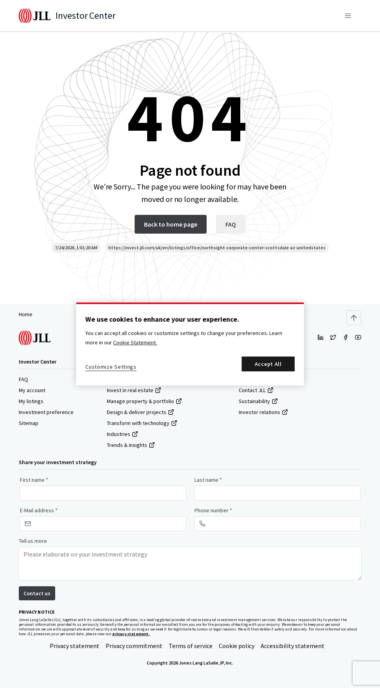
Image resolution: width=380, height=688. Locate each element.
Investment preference (46, 412)
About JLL (254, 379)
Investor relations (263, 412)
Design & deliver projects (140, 412)
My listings (31, 401)
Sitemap (28, 423)
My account (32, 390)
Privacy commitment (134, 646)
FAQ (23, 379)
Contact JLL (256, 390)
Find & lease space (133, 379)
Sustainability (258, 401)
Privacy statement (74, 646)
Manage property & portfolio (144, 401)
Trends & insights (131, 444)
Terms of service (191, 646)
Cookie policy (236, 646)
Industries (122, 434)
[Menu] (348, 15)
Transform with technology (142, 423)
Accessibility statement (292, 646)
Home (25, 314)
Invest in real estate (134, 390)
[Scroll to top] (353, 317)
